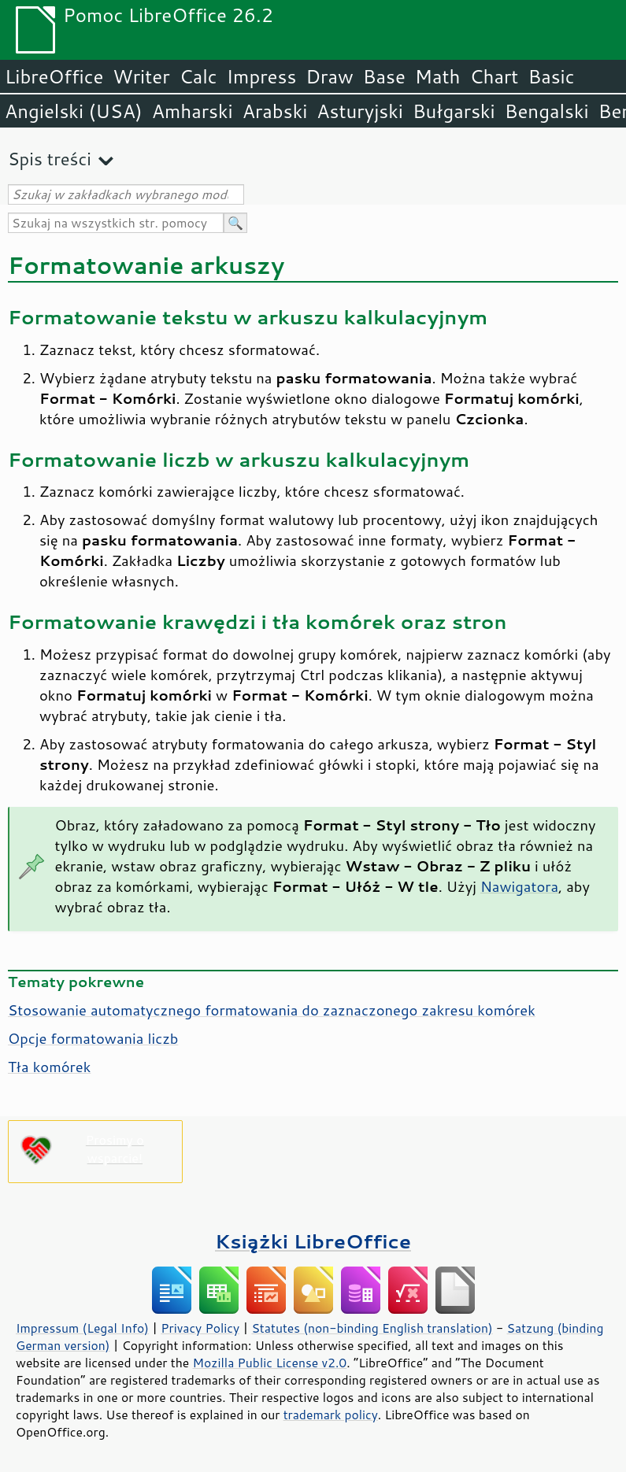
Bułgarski (454, 111)
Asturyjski (360, 111)
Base (384, 76)
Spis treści (49, 158)
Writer (141, 76)
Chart (493, 76)
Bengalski (547, 111)
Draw (329, 76)
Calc (198, 76)
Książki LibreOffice (313, 1241)
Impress (262, 76)
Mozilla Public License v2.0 (270, 1362)
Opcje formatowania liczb (93, 1038)
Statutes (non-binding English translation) (371, 1328)
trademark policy (330, 1414)
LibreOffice (54, 76)
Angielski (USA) (74, 111)
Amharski (192, 111)
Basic (551, 76)
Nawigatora (519, 886)
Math (438, 76)
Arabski (275, 111)
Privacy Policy (200, 1328)
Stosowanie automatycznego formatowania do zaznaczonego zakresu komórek (271, 1010)
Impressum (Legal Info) (82, 1328)
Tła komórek (49, 1066)
